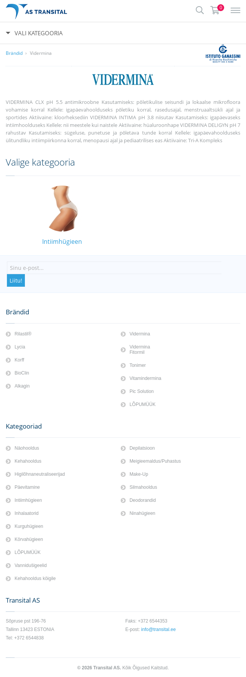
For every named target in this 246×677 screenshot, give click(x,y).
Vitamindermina (145, 378)
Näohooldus (27, 448)
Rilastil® (23, 334)
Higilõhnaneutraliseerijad (40, 474)
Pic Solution (142, 391)
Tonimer (138, 365)
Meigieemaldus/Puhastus (155, 461)
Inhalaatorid (27, 513)
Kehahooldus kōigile (35, 578)
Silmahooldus (143, 487)
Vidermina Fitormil (140, 349)
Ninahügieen (142, 513)
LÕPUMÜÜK (143, 404)
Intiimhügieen (28, 500)
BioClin (22, 373)
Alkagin (22, 386)
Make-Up (139, 474)
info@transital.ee (158, 629)
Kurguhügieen (29, 526)
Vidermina (41, 53)
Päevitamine (27, 487)
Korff (19, 360)
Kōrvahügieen (29, 539)
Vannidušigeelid (31, 565)
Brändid (14, 53)
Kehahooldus (28, 461)
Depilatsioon (142, 448)
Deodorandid (143, 500)
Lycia (20, 347)
